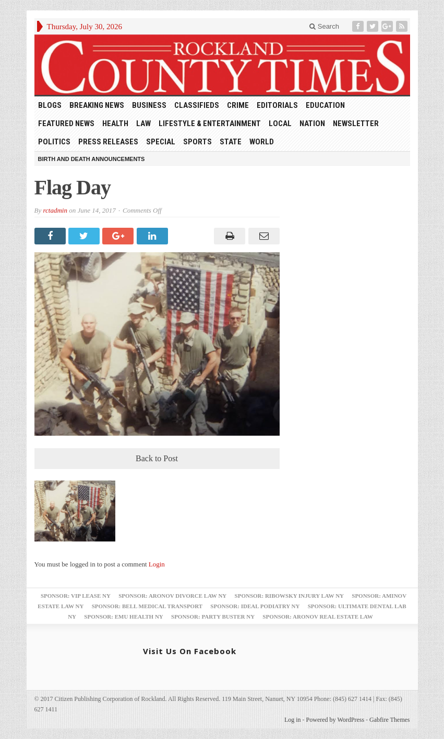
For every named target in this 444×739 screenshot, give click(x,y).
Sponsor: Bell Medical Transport (147, 606)
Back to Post (157, 458)
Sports (197, 141)
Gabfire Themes (389, 719)
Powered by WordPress (335, 719)
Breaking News (96, 105)
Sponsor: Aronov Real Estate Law (317, 616)
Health (115, 123)
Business (149, 105)
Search (324, 26)
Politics (54, 141)
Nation (312, 123)
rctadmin (55, 210)
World (261, 141)
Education (325, 105)
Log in (292, 719)
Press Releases (108, 141)
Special (160, 141)
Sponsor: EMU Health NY (123, 616)
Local (280, 123)
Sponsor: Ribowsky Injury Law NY (289, 596)
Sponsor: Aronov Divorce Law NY (172, 596)
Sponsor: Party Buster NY (213, 616)
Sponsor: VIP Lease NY (76, 596)
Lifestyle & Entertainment (210, 123)
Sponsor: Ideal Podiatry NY (254, 606)
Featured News (66, 123)
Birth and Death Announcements (91, 159)
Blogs (50, 105)
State (231, 141)
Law (143, 123)
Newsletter (356, 123)
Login (157, 564)
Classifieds (196, 105)
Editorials (277, 105)
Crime (238, 105)
